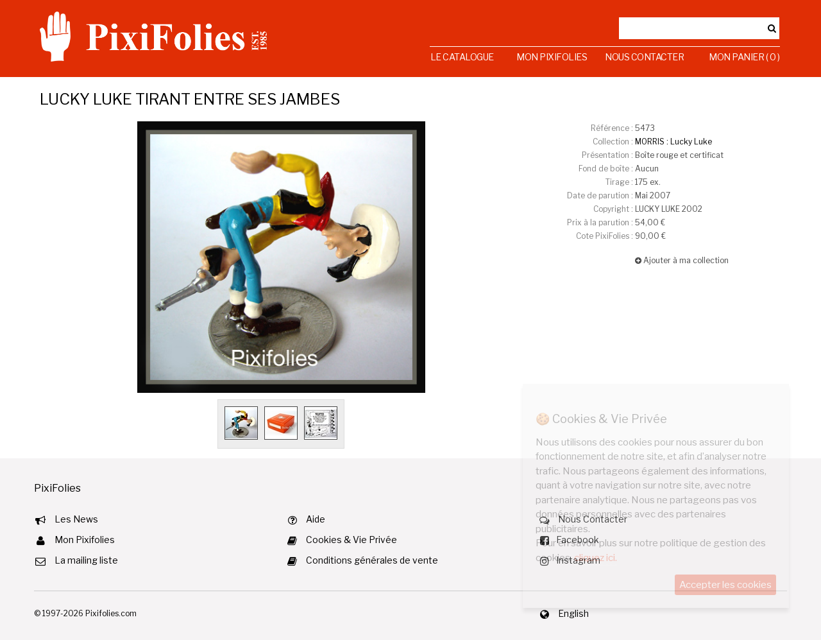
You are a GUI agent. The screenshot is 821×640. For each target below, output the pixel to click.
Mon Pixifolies (551, 56)
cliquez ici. (595, 558)
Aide (315, 519)
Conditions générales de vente (372, 560)
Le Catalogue (462, 56)
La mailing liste (86, 560)
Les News (76, 519)
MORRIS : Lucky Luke (673, 141)
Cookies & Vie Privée (351, 539)
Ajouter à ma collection (682, 260)
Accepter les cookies (725, 585)
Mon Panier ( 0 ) (744, 56)
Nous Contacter (644, 56)
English (573, 613)
